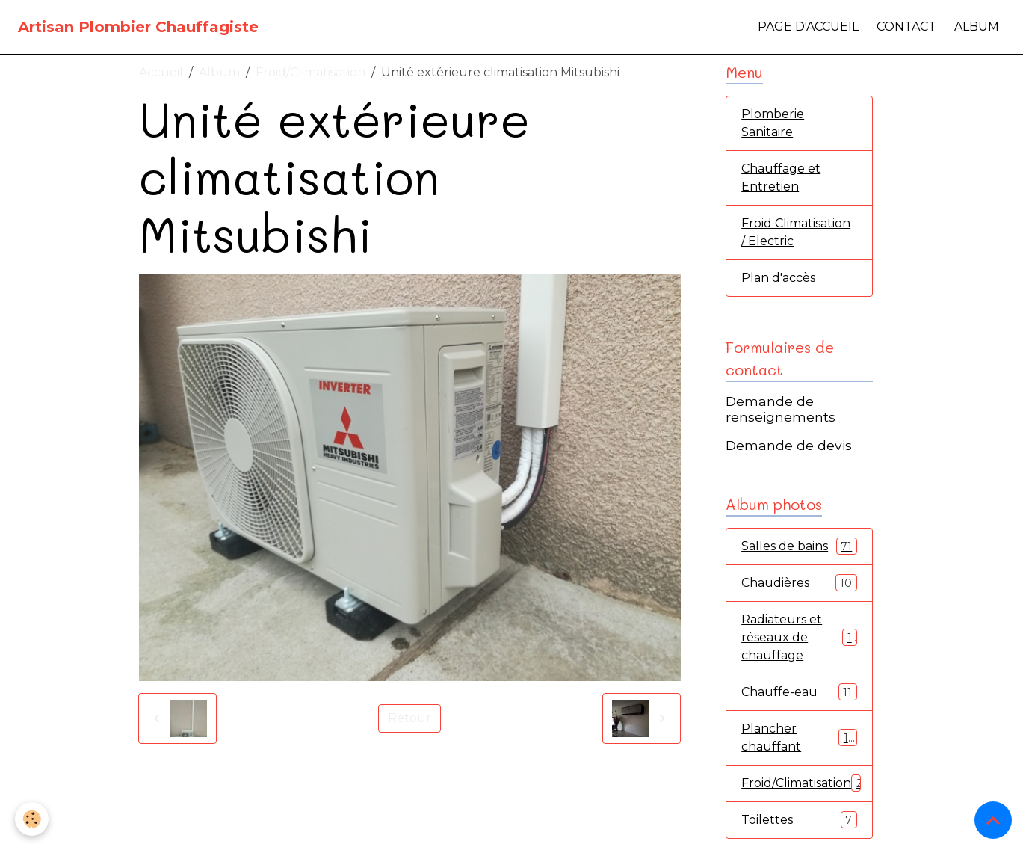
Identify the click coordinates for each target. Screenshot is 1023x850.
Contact (906, 26)
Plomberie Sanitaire (772, 123)
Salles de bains (799, 546)
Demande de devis (789, 445)
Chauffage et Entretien (780, 177)
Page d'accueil (808, 26)
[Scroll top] (993, 820)
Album (976, 26)
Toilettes (799, 819)
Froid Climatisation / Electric (795, 232)
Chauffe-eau (799, 691)
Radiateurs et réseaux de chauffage (799, 637)
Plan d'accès (778, 278)
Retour (409, 718)
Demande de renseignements (780, 409)
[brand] (138, 27)
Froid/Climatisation (310, 72)
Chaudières (799, 582)
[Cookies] (32, 819)
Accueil (161, 72)
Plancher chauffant (799, 737)
